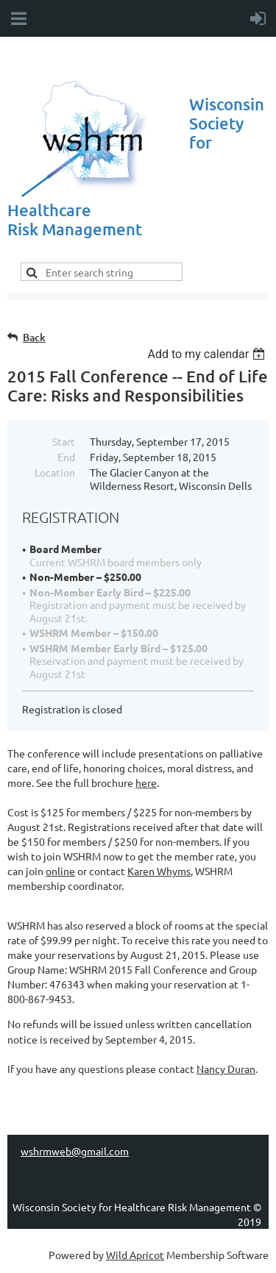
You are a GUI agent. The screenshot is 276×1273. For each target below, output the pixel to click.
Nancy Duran (226, 1068)
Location (55, 472)
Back (34, 337)
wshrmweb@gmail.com (75, 1151)
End (66, 456)
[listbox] (208, 354)
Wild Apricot (135, 1254)
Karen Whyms (159, 870)
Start (63, 441)
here (146, 782)
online (60, 870)
